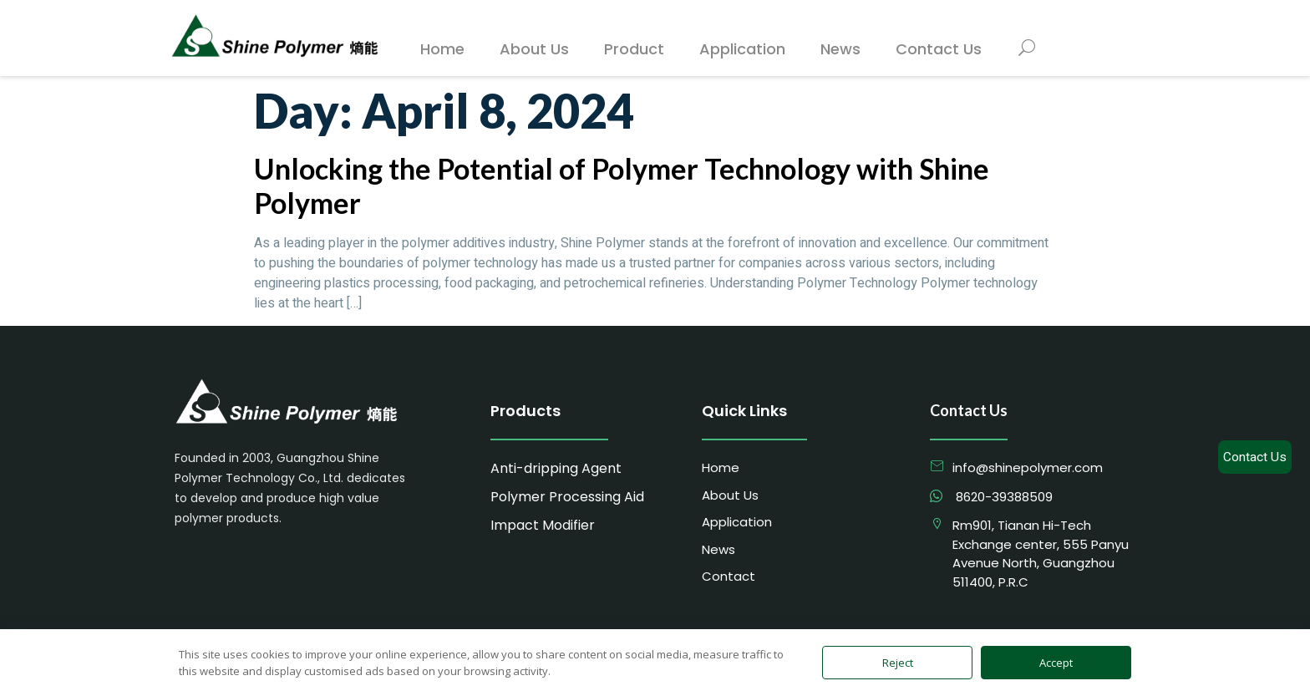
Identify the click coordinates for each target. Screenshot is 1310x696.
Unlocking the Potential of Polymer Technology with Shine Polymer (621, 185)
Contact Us (1255, 457)
